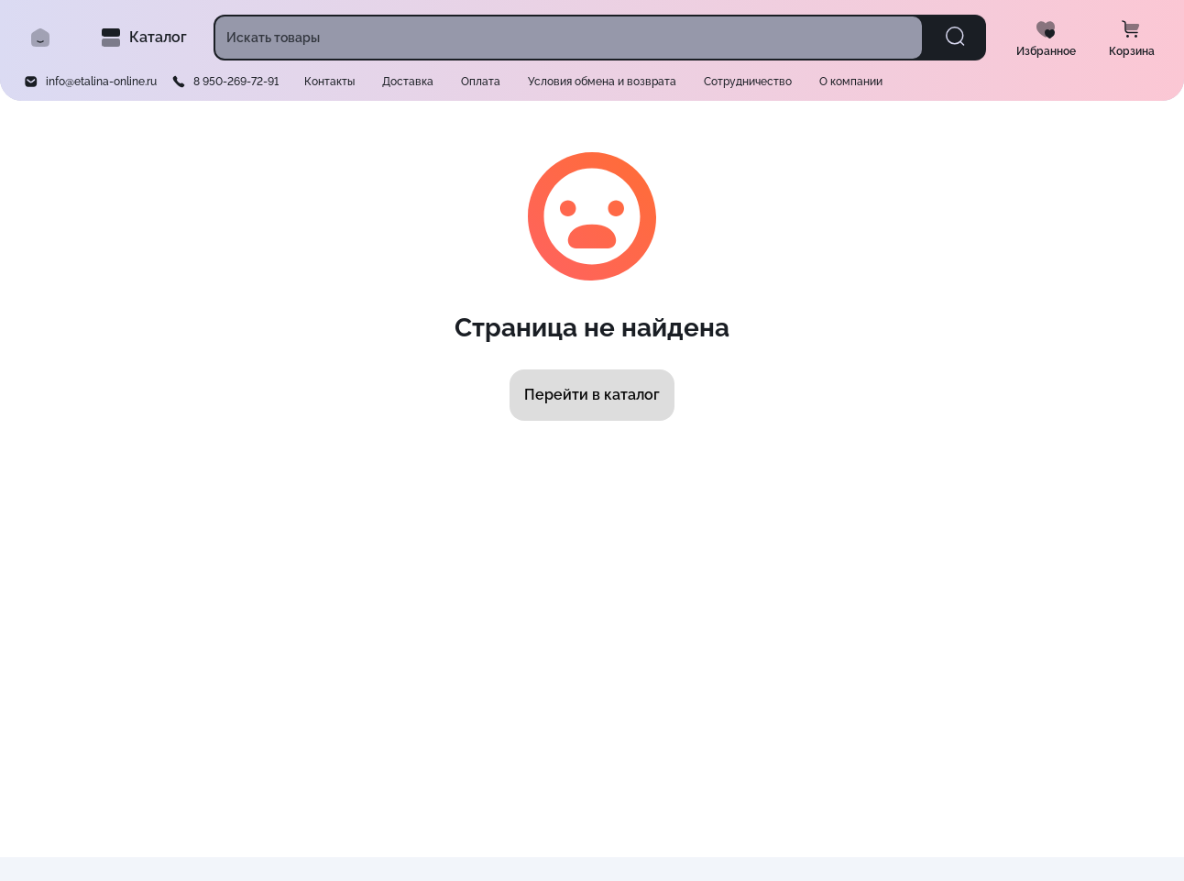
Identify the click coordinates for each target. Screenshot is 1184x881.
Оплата (480, 81)
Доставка (407, 81)
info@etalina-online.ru (101, 81)
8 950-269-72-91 (236, 81)
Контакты (329, 81)
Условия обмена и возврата (602, 81)
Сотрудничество (748, 81)
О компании (851, 81)
